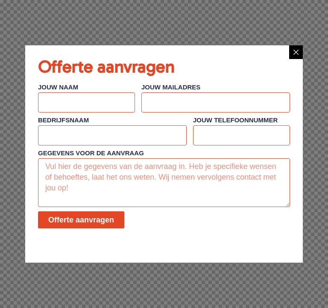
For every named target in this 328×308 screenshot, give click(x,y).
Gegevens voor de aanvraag (91, 153)
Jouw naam (58, 87)
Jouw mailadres (170, 87)
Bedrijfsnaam (63, 120)
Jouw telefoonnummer (235, 120)
